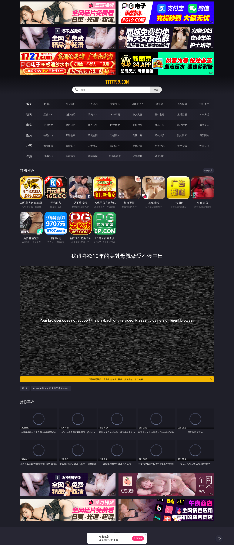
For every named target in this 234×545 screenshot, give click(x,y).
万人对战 (93, 104)
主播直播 (182, 114)
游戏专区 (115, 104)
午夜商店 (70, 156)
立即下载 (138, 538)
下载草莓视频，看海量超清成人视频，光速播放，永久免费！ (151, 379)
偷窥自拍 (48, 135)
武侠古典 (115, 145)
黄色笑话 (182, 145)
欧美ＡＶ (93, 114)
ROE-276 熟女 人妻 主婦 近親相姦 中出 (51, 388)
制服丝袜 (137, 125)
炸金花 (159, 104)
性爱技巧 (204, 145)
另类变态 (204, 125)
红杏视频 (137, 156)
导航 (29, 156)
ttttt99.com (117, 82)
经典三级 (159, 125)
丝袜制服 (159, 114)
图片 (29, 135)
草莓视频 (93, 156)
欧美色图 (93, 135)
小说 (29, 146)
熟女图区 (182, 135)
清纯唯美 (159, 135)
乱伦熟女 (182, 125)
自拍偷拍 (70, 114)
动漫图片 (115, 135)
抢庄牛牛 (204, 104)
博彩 (29, 104)
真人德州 (70, 104)
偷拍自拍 (70, 125)
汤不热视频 (115, 156)
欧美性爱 (115, 125)
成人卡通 (93, 125)
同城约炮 (48, 156)
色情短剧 (159, 156)
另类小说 (159, 145)
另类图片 (204, 135)
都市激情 (48, 145)
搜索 (155, 89)
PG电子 (48, 104)
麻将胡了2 (137, 104)
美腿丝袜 (137, 135)
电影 (29, 125)
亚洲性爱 (48, 125)
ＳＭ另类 (204, 114)
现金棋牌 (182, 104)
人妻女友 (93, 145)
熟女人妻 (137, 114)
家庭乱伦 (70, 145)
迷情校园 (137, 145)
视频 (29, 114)
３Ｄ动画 (115, 114)
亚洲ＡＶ (48, 114)
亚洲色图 (70, 135)
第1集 (24, 388)
